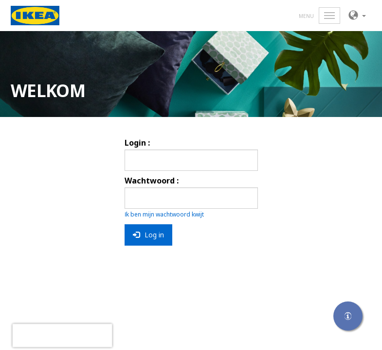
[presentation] (62, 335)
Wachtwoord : (152, 180)
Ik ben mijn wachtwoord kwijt (164, 214)
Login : (137, 142)
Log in (148, 234)
